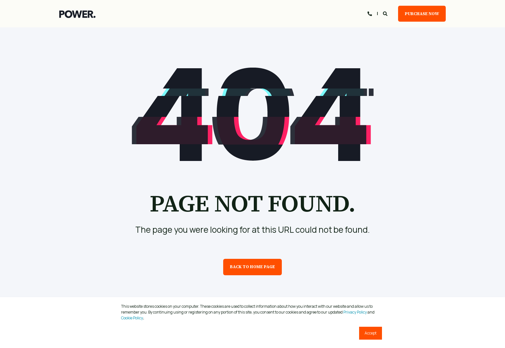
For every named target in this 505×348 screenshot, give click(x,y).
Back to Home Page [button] (252, 266)
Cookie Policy (132, 318)
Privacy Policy (355, 312)
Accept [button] (370, 333)
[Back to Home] (77, 14)
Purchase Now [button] (422, 13)
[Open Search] (385, 13)
